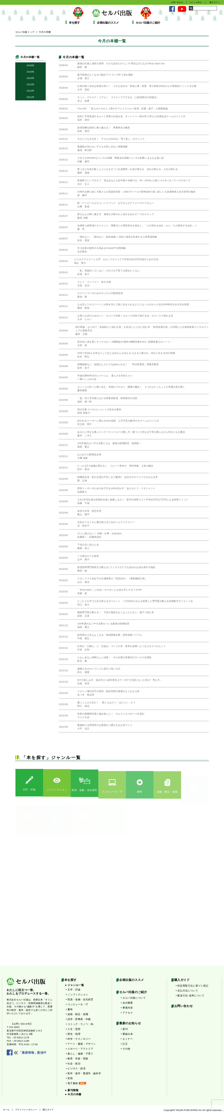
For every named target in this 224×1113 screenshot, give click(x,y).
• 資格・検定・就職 (77, 1014)
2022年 (30, 90)
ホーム (6, 1110)
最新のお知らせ (130, 1023)
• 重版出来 (127, 1034)
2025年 (30, 71)
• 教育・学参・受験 (77, 1058)
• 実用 (69, 1078)
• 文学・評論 (73, 989)
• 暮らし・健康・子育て (79, 1053)
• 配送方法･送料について (190, 995)
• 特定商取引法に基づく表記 (192, 985)
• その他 (125, 1048)
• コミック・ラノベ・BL (80, 1024)
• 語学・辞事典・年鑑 (78, 1019)
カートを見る (196, 2)
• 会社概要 (127, 1002)
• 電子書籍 (76, 1083)
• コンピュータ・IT (77, 1004)
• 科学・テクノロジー (78, 1038)
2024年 (30, 78)
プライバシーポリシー (26, 1110)
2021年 (30, 97)
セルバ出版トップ (24, 32)
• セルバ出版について (133, 997)
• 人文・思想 (73, 1029)
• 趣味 (69, 1009)
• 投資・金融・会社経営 (79, 999)
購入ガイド (215, 2)
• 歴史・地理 (73, 1034)
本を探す (74, 22)
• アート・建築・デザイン (81, 1043)
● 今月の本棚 (73, 1094)
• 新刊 (124, 1029)
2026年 (30, 65)
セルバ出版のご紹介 (148, 22)
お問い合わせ (177, 2)
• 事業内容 (127, 1007)
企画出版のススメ (108, 22)
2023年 (30, 84)
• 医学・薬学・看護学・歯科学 (83, 1073)
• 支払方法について (187, 990)
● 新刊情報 (72, 1090)
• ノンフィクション (77, 994)
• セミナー (127, 1038)
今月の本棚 (45, 32)
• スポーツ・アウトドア (79, 1048)
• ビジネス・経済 (76, 1068)
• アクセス (127, 1012)
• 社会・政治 (73, 1063)
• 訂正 (124, 1043)
